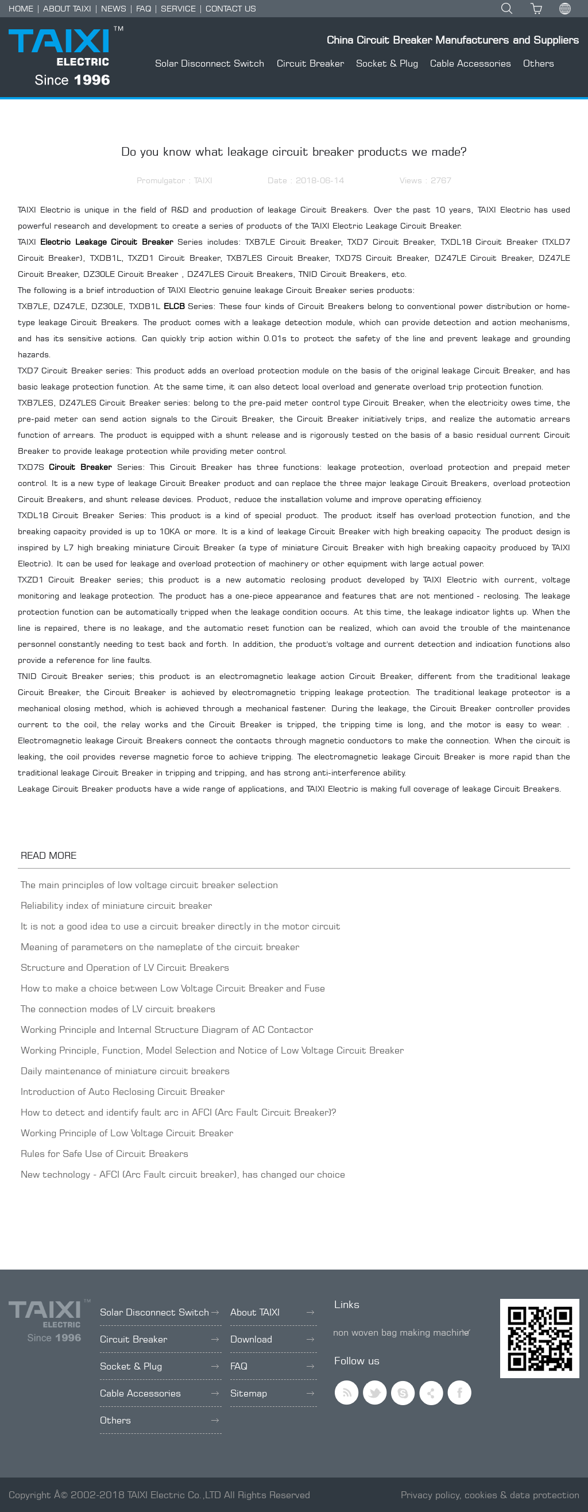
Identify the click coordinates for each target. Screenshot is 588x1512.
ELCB (174, 306)
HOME (21, 8)
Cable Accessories (470, 63)
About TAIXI (272, 1312)
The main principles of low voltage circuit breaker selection (149, 884)
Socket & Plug (387, 63)
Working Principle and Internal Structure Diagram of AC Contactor (167, 1029)
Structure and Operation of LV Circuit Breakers (125, 967)
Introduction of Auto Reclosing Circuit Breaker (123, 1091)
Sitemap (272, 1393)
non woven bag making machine (401, 1332)
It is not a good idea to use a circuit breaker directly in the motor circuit (181, 926)
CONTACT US (231, 8)
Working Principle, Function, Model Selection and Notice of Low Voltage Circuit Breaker (212, 1050)
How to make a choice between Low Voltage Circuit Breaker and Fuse (173, 988)
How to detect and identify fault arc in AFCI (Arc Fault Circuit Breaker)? (178, 1112)
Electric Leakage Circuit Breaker (106, 241)
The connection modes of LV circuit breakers (118, 1009)
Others (538, 63)
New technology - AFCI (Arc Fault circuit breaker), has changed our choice (183, 1174)
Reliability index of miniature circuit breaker (116, 905)
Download (272, 1339)
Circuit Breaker (310, 63)
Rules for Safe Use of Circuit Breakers (104, 1153)
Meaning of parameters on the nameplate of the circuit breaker (160, 946)
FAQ (143, 8)
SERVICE (178, 8)
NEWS (113, 8)
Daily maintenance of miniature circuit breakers (125, 1071)
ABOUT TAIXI (67, 8)
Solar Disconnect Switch (209, 63)
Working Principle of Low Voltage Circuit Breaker (127, 1133)
